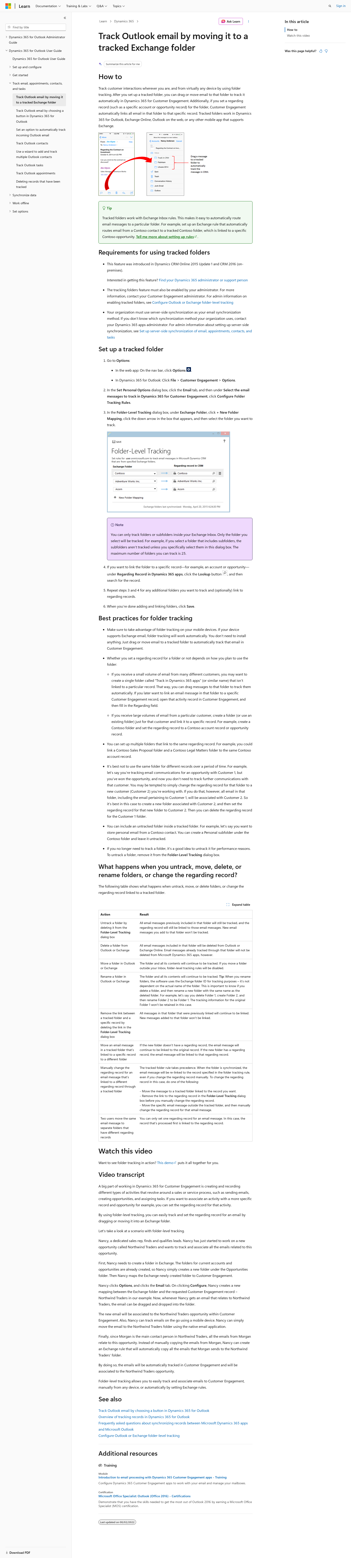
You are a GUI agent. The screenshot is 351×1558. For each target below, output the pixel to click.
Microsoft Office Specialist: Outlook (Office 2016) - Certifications (144, 1496)
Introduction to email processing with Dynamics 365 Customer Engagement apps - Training (162, 1477)
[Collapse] (65, 18)
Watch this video (298, 35)
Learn (103, 21)
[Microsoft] (8, 6)
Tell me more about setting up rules (165, 236)
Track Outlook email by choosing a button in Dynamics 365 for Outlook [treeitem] (40, 116)
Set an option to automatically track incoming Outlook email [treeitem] (41, 132)
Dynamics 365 (124, 21)
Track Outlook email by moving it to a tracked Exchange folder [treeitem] (39, 100)
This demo (165, 1162)
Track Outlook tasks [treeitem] (29, 165)
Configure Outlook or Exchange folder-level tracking (192, 302)
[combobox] (35, 27)
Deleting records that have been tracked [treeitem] (38, 184)
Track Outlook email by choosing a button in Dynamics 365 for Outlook (153, 1410)
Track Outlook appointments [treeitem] (35, 173)
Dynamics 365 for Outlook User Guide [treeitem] (39, 59)
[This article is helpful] (320, 51)
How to (292, 29)
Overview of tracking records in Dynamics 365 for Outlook (144, 1416)
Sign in (341, 6)
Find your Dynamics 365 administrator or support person (203, 280)
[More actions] (249, 21)
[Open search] (329, 6)
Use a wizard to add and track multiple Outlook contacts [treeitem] (36, 154)
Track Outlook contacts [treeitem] (32, 143)
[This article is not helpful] (326, 51)
